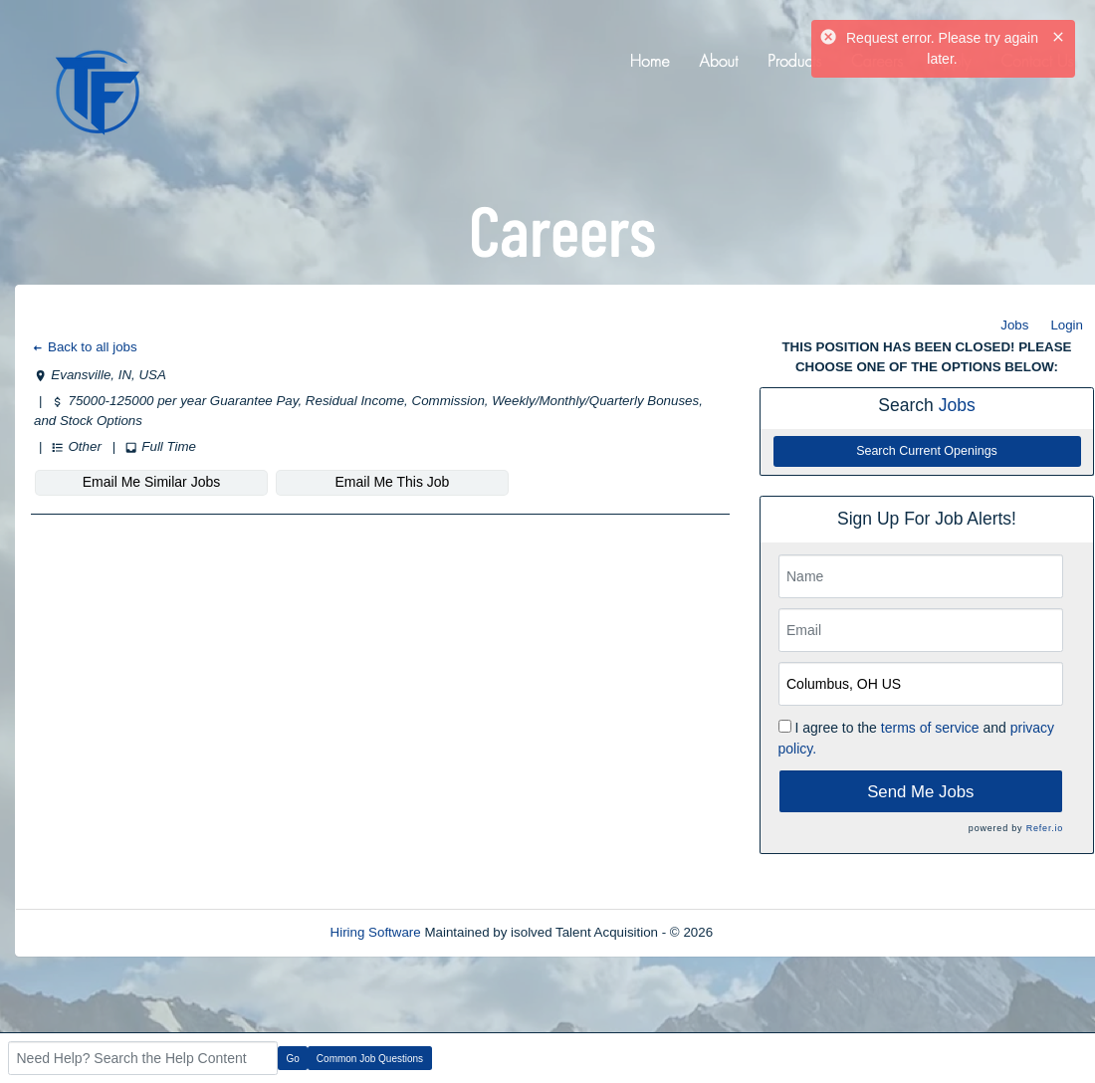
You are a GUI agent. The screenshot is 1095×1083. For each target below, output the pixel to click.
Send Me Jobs (920, 791)
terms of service (930, 728)
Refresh (772, 932)
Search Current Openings (926, 451)
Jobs (1014, 325)
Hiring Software (375, 932)
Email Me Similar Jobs (151, 482)
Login (1066, 325)
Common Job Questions (370, 1058)
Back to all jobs (84, 346)
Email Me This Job (392, 482)
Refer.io (1044, 828)
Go (293, 1058)
